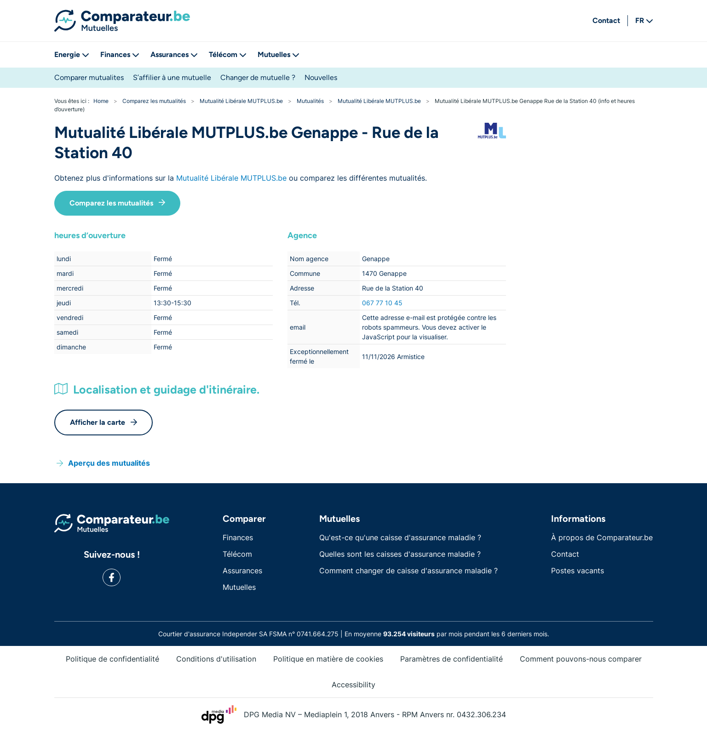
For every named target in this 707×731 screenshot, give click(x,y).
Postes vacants (577, 570)
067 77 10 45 (382, 303)
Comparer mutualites (89, 77)
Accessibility (353, 684)
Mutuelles (278, 54)
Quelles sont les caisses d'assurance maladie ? (400, 554)
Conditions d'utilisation (216, 658)
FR (644, 20)
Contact (606, 20)
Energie (71, 54)
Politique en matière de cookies (328, 658)
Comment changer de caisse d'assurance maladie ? (408, 570)
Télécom (228, 54)
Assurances (174, 54)
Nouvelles (321, 77)
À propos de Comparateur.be (602, 537)
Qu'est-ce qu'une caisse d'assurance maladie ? (400, 537)
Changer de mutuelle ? (257, 77)
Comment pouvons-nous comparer (581, 658)
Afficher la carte (103, 422)
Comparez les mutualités (117, 203)
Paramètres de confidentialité (451, 658)
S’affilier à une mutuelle (172, 77)
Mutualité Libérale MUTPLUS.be (231, 178)
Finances (119, 54)
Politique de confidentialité (112, 658)
